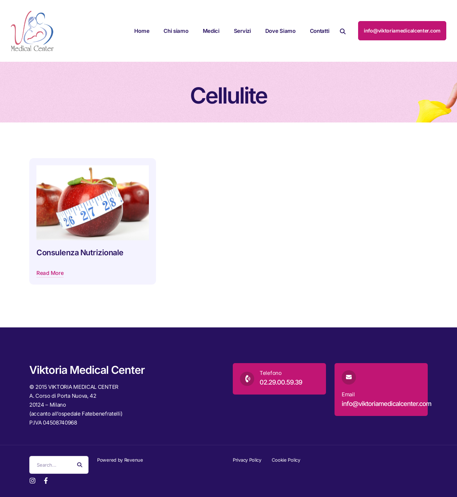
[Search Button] (80, 465)
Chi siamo (176, 30)
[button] (342, 31)
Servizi (242, 30)
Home (141, 30)
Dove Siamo (280, 30)
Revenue (133, 460)
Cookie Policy (286, 460)
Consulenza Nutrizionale (80, 252)
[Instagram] (32, 480)
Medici (211, 30)
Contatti (320, 30)
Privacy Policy (247, 460)
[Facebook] (46, 480)
